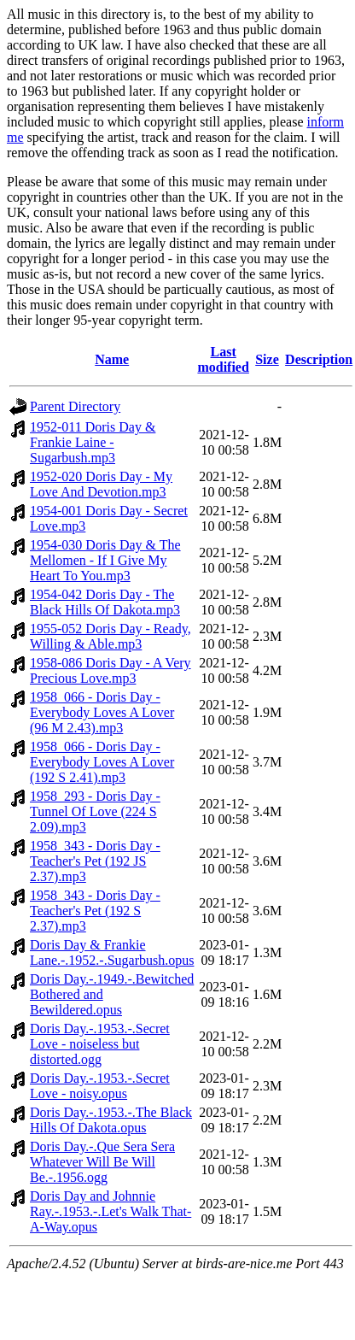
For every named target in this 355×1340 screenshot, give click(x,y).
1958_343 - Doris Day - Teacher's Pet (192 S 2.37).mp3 (95, 910)
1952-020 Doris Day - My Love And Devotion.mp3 (101, 484)
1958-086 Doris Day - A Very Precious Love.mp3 (110, 670)
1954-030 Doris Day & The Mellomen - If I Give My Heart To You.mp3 (105, 560)
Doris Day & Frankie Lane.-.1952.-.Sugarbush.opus (112, 952)
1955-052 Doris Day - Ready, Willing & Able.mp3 (110, 636)
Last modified (222, 359)
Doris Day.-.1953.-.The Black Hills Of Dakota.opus (111, 1120)
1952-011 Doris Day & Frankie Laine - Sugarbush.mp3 (92, 442)
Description (318, 359)
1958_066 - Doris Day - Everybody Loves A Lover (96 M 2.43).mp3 (102, 712)
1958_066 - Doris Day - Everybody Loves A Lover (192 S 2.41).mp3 (102, 762)
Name (112, 359)
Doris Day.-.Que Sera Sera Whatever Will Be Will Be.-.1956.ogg (102, 1161)
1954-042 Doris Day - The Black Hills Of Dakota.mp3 (105, 602)
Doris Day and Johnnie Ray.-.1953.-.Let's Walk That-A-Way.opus (110, 1211)
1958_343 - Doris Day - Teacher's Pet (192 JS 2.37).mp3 (95, 861)
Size (267, 359)
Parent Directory (75, 406)
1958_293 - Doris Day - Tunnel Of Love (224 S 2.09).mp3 (95, 811)
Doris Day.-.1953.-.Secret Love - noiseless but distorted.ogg (100, 1044)
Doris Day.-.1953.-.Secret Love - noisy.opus (100, 1086)
